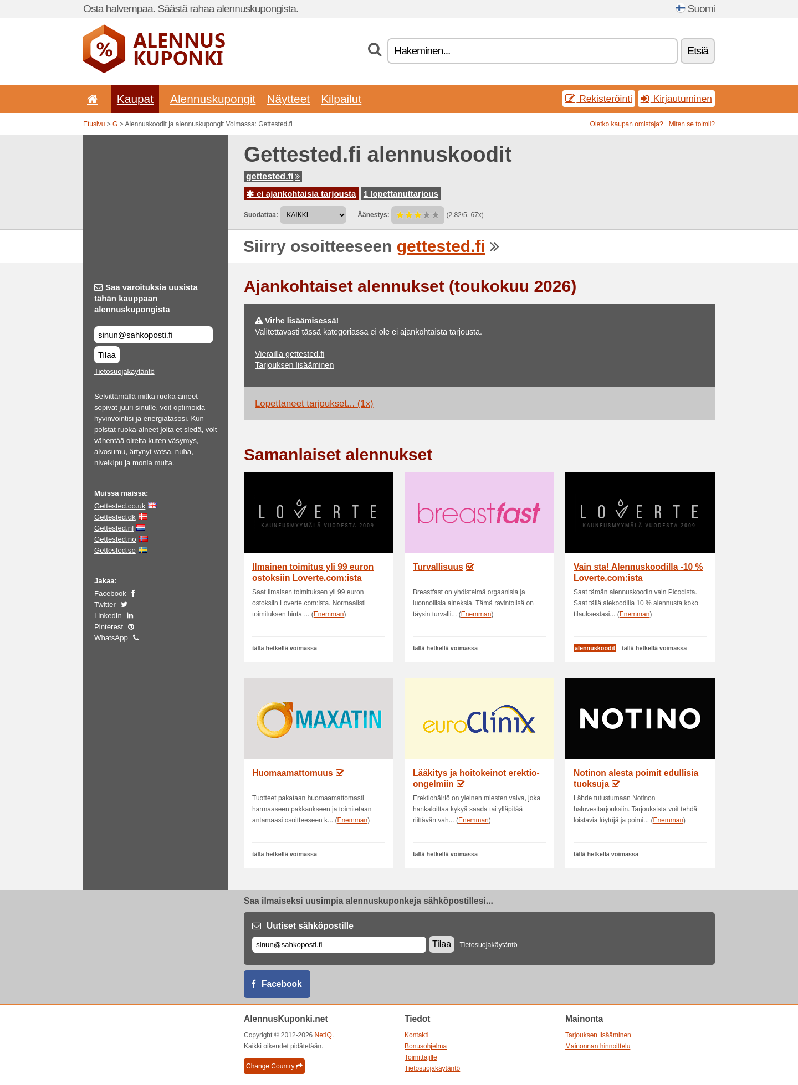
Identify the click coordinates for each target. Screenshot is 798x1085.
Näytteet (288, 98)
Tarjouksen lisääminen (294, 365)
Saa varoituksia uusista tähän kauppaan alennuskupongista (146, 298)
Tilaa (107, 354)
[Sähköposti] (339, 945)
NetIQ (323, 1035)
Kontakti (416, 1035)
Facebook (110, 593)
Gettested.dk (115, 517)
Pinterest (108, 627)
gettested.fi (273, 176)
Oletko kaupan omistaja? (626, 124)
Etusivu (94, 124)
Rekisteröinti (598, 98)
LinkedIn (108, 615)
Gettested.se (115, 550)
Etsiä (697, 50)
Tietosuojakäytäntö (124, 371)
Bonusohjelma (426, 1046)
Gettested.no (115, 539)
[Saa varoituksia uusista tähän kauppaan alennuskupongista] (153, 334)
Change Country (274, 1066)
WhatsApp (111, 638)
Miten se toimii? (692, 124)
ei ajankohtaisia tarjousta (301, 193)
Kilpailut (341, 98)
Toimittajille (421, 1057)
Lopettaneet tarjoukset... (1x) (314, 403)
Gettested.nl (114, 528)
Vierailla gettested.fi (289, 353)
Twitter (105, 604)
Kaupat (135, 98)
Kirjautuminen (676, 98)
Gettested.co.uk (119, 506)
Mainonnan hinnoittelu (597, 1046)
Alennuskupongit (212, 98)
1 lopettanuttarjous (401, 193)
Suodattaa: (261, 215)
